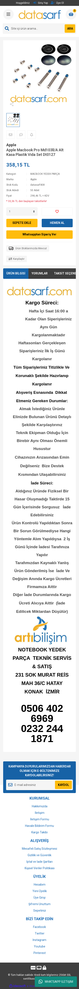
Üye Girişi (39, 897)
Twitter (39, 933)
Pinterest (39, 953)
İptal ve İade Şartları (39, 861)
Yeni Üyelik (39, 891)
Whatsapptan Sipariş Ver (39, 234)
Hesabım (40, 884)
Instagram (39, 940)
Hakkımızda (39, 806)
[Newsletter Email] (39, 785)
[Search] (39, 28)
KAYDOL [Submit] (63, 785)
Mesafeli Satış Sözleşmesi (39, 848)
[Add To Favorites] (57, 211)
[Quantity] (21, 211)
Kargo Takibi (39, 832)
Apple (11, 145)
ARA (70, 28)
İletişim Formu (39, 819)
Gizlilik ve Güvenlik (39, 855)
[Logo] (39, 14)
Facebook (39, 927)
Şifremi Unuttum (39, 904)
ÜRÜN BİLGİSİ (15, 273)
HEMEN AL (57, 222)
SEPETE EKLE (21, 222)
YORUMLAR (40, 273)
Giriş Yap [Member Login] (40, 2)
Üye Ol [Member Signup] (57, 2)
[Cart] (71, 14)
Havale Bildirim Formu (39, 825)
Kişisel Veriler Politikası (40, 868)
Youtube (39, 946)
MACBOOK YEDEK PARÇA (45, 173)
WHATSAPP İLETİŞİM (56, 981)
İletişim (39, 812)
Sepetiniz (39, 910)
